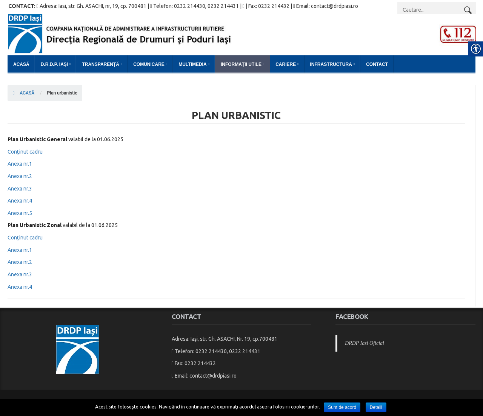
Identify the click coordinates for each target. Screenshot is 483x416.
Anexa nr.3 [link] (20, 189)
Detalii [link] (376, 407)
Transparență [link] (100, 64)
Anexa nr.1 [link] (20, 164)
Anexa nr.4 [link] (20, 201)
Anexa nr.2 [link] (20, 176)
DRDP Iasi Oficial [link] (364, 343)
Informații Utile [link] (241, 64)
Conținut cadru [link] (25, 152)
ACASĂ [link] (23, 93)
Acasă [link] (21, 64)
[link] (242, 33)
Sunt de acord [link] (342, 407)
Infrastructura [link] (331, 64)
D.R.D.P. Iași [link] (54, 64)
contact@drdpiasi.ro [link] (213, 376)
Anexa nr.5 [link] (20, 213)
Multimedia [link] (192, 64)
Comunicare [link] (149, 64)
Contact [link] (377, 64)
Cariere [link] (285, 64)
